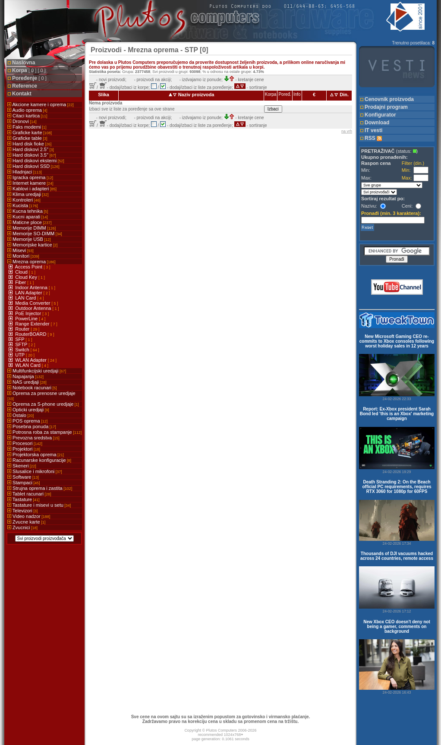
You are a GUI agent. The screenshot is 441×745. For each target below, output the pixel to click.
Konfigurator (380, 115)
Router (23, 328)
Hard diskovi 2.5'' (30, 149)
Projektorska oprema (35, 454)
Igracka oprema (30, 177)
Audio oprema (27, 110)
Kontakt (22, 94)
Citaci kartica (27, 115)
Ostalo (20, 415)
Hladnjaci (24, 171)
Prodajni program (386, 107)
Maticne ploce (29, 222)
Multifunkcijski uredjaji (36, 370)
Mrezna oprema (31, 261)
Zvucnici (22, 527)
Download (377, 123)
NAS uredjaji (27, 382)
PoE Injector (28, 313)
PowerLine (27, 318)
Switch (22, 349)
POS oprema (27, 420)
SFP (20, 339)
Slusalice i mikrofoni (34, 471)
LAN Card (26, 297)
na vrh (346, 131)
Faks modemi (27, 126)
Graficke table (27, 138)
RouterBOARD (31, 334)
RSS (373, 138)
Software (23, 477)
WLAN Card (28, 365)
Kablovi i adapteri (32, 188)
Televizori (22, 510)
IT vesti (373, 130)
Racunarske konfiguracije (39, 460)
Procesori (24, 443)
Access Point (29, 266)
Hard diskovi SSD (33, 166)
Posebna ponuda (31, 426)
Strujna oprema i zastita (39, 488)
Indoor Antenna (32, 287)
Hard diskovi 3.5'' (31, 155)
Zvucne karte (26, 521)
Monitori (23, 256)
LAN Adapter (29, 292)
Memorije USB (28, 239)
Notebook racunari (32, 387)
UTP (20, 354)
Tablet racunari (29, 493)
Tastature (23, 499)
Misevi (20, 250)
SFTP (21, 344)
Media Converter (33, 303)
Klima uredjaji (28, 194)
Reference (24, 86)
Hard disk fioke (29, 143)
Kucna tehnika (27, 211)
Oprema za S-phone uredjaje (43, 404)
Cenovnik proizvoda (389, 99)
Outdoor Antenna (33, 308)
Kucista (22, 205)
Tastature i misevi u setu (39, 505)
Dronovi (21, 121)
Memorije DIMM (31, 227)
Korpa (29, 70)
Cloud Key (26, 277)
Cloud (22, 272)
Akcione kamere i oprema (40, 104)
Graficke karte (29, 132)
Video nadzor (28, 516)
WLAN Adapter (31, 360)
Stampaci (23, 482)
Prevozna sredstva (33, 437)
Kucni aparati (27, 216)
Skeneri (21, 465)
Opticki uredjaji (28, 409)
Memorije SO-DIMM (34, 233)
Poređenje (29, 78)
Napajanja (25, 376)
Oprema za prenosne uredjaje (41, 396)
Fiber (21, 282)
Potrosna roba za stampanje (44, 432)
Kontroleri (24, 199)
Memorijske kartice (32, 244)
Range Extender (33, 323)
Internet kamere (30, 183)
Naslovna (23, 63)
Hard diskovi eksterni (35, 160)
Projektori (23, 448)
